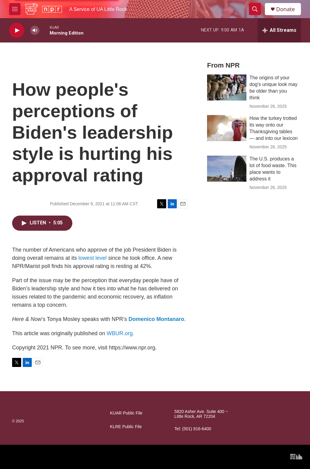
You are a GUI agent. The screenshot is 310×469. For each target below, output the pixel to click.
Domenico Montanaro (156, 319)
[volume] (35, 30)
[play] (16, 30)
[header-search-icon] (255, 9)
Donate (285, 9)
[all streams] (279, 30)
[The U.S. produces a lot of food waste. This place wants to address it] (226, 169)
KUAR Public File (126, 413)
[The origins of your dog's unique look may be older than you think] (226, 87)
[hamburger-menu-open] (15, 9)
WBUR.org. (120, 333)
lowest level (92, 258)
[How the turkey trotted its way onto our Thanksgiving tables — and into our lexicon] (226, 128)
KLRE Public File (126, 426)
